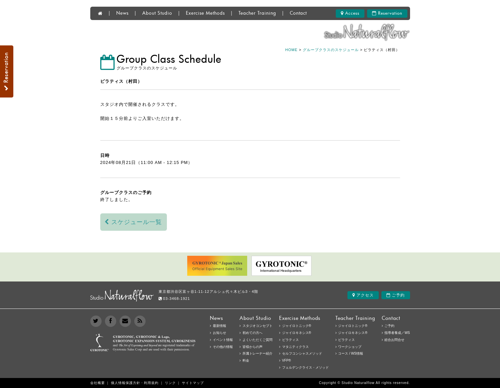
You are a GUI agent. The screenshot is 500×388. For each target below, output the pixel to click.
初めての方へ (252, 333)
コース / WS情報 (350, 353)
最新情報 (219, 326)
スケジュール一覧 (133, 222)
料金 (246, 360)
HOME (291, 50)
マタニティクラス (295, 347)
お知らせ (219, 333)
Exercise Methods (205, 13)
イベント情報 (223, 340)
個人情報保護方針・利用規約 (135, 383)
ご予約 (395, 295)
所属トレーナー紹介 (257, 353)
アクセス (363, 295)
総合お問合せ (394, 340)
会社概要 (97, 383)
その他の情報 (223, 347)
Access (350, 13)
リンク (170, 383)
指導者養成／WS (397, 333)
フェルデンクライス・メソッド (305, 367)
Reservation (387, 13)
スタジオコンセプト (257, 326)
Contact (298, 13)
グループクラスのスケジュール (331, 50)
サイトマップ (193, 383)
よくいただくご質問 (257, 340)
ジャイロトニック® (352, 326)
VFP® (286, 360)
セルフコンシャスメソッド (302, 353)
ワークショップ (349, 347)
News (122, 13)
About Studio (157, 13)
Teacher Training (257, 13)
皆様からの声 (252, 347)
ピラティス (346, 340)
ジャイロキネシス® (352, 333)
